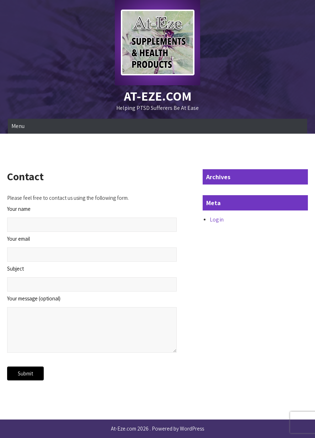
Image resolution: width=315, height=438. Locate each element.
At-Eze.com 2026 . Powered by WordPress (157, 428)
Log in (217, 219)
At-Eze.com (158, 95)
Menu (18, 126)
